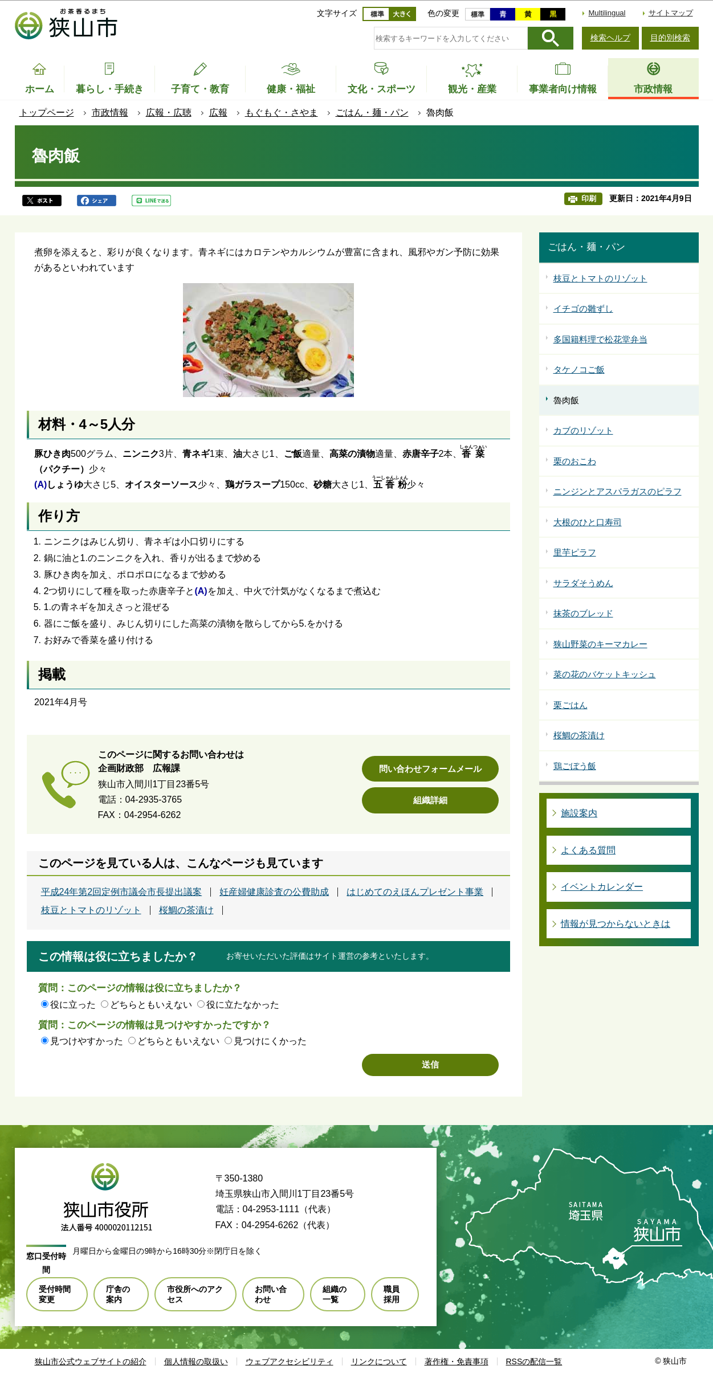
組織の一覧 (335, 1294)
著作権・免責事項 (456, 1361)
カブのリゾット (583, 430)
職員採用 (392, 1294)
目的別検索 (670, 37)
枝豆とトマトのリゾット (91, 910)
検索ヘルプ (610, 37)
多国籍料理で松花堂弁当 (600, 339)
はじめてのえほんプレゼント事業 (415, 892)
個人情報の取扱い (196, 1361)
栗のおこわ (574, 461)
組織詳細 (430, 800)
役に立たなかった (242, 1004)
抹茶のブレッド (583, 613)
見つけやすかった (86, 1041)
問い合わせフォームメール (430, 769)
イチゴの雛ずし (583, 308)
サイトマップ (671, 13)
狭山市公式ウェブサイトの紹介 (90, 1361)
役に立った (73, 1004)
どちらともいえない (151, 1004)
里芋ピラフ (574, 552)
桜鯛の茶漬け (186, 910)
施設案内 (579, 813)
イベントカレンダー (602, 887)
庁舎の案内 (118, 1294)
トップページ (46, 112)
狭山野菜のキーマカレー (600, 644)
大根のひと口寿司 (587, 522)
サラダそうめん (583, 583)
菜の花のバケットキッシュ (604, 674)
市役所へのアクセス (195, 1294)
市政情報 (110, 112)
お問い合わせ (271, 1294)
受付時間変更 (55, 1294)
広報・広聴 (169, 112)
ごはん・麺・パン (372, 112)
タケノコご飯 (579, 369)
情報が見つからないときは (615, 924)
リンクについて (379, 1361)
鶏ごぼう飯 (574, 766)
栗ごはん (570, 705)
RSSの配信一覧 (534, 1361)
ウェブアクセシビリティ (289, 1361)
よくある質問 (588, 850)
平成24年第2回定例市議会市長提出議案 (121, 892)
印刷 (588, 198)
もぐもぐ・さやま (281, 112)
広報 (218, 112)
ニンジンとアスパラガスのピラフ (617, 491)
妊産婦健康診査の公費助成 (274, 892)
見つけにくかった (270, 1041)
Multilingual (606, 13)
